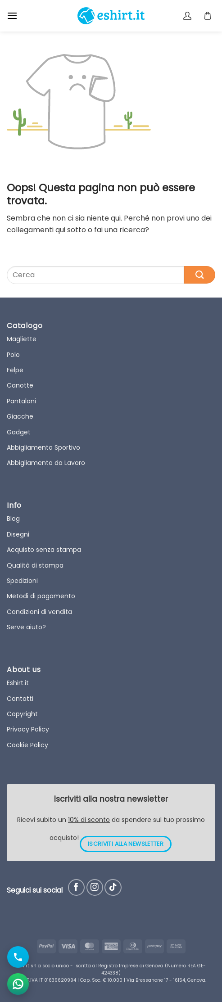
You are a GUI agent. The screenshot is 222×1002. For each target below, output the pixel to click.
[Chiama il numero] (18, 957)
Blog (13, 518)
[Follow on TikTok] (112, 887)
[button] (12, 16)
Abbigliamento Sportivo (43, 447)
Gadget (19, 432)
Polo (13, 354)
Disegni (18, 534)
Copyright (22, 713)
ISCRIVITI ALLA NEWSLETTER (125, 844)
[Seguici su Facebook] (76, 887)
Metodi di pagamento (41, 595)
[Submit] (199, 275)
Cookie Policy (27, 744)
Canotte (20, 385)
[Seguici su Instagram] (94, 887)
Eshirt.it (18, 682)
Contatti (20, 698)
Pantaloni (21, 401)
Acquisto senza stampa (44, 549)
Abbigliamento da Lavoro (46, 462)
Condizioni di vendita (39, 611)
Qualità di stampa (35, 565)
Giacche (20, 416)
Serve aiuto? (26, 627)
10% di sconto (89, 819)
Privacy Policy (28, 729)
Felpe (15, 370)
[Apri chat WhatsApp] (18, 984)
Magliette (21, 338)
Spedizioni (22, 580)
